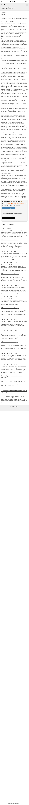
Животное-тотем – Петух (9, 342)
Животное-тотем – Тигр (9, 262)
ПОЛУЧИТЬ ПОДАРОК (9, 208)
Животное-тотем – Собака (10, 353)
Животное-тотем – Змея (9, 296)
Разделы (16, 406)
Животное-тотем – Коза (9, 319)
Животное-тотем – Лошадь (10, 308)
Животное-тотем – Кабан (9, 364)
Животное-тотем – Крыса (9, 240)
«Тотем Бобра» (6, 228)
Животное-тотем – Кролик (10, 274)
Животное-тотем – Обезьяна (10, 330)
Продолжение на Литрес (8, 217)
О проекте (11, 406)
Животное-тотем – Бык (8, 251)
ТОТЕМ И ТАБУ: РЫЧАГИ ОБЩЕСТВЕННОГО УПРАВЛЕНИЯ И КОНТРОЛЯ (14, 391)
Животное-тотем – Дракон (10, 285)
